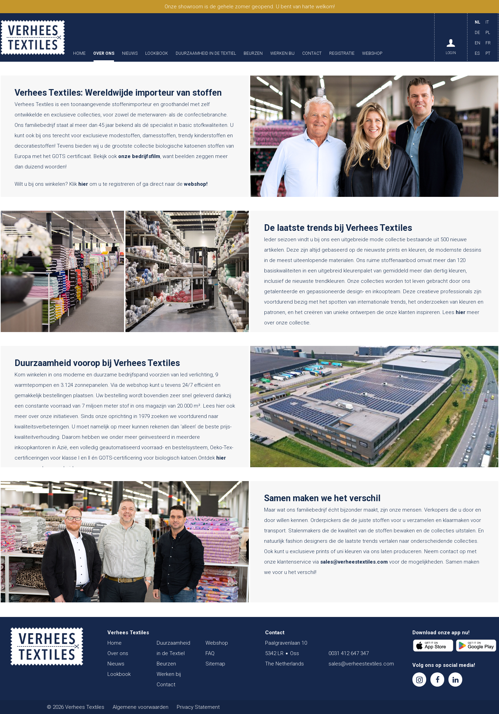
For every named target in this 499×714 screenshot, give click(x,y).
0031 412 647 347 (349, 653)
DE (477, 32)
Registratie (341, 53)
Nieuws (130, 53)
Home (79, 53)
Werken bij (282, 53)
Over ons (103, 53)
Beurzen (253, 53)
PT (487, 53)
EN (477, 43)
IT (487, 22)
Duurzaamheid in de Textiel (206, 53)
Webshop (372, 53)
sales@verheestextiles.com (354, 562)
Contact (312, 53)
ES (477, 53)
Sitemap (215, 664)
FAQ (210, 653)
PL (487, 32)
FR (488, 43)
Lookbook (156, 53)
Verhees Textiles (33, 37)
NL (477, 22)
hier (83, 184)
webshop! (196, 184)
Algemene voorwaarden (140, 707)
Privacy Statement (198, 707)
